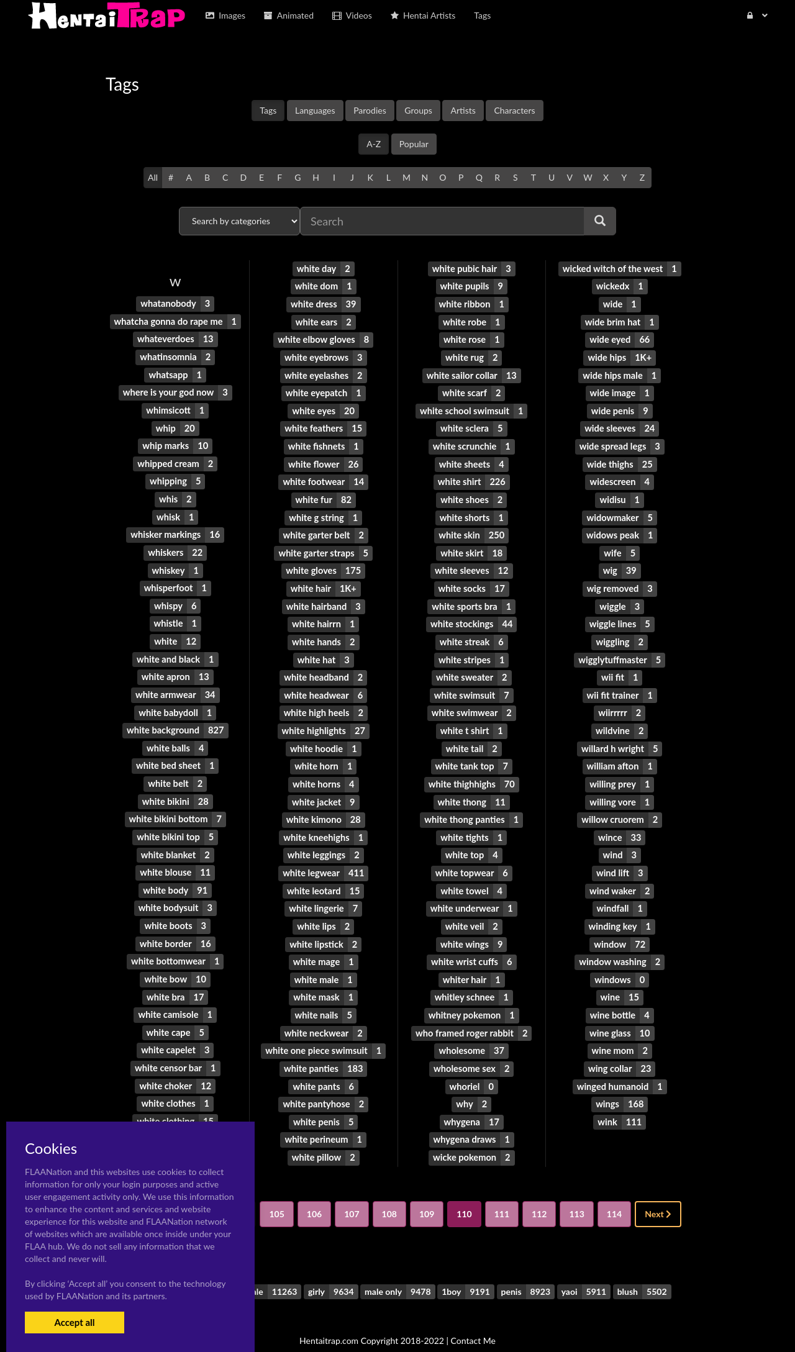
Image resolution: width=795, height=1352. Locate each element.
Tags (268, 110)
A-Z (373, 143)
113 (576, 1194)
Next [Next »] (658, 1194)
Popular (414, 143)
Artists (462, 110)
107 (351, 1194)
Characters (514, 110)
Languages (315, 110)
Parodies (369, 110)
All (153, 177)
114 (614, 1194)
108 (389, 1194)
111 (501, 1194)
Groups (418, 110)
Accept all (74, 1322)
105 (276, 1194)
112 (539, 1194)
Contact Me (473, 1320)
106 (314, 1194)
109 (426, 1194)
